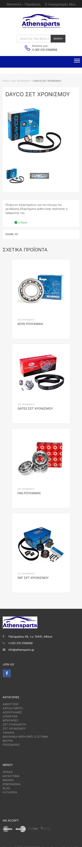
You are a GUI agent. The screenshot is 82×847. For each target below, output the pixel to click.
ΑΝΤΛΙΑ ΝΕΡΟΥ (13, 708)
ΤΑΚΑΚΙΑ (8, 732)
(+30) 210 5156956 (41, 50)
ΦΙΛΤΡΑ (8, 740)
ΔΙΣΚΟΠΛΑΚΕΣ (12, 712)
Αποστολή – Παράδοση (23, 4)
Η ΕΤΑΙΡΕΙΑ (10, 792)
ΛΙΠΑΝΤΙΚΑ (10, 716)
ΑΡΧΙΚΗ (8, 772)
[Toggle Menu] (77, 62)
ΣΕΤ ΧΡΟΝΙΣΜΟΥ (21, 80)
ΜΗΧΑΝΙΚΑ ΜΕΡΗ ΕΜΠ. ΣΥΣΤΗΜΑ (25, 736)
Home (5, 80)
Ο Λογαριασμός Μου (60, 4)
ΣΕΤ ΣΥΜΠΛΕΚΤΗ (14, 724)
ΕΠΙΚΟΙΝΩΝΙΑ (12, 784)
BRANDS (8, 780)
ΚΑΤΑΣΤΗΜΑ (11, 776)
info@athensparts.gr (21, 649)
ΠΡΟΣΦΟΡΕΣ (11, 744)
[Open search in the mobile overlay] (41, 39)
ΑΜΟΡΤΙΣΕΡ (11, 704)
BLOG (6, 788)
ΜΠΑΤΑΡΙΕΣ (10, 720)
